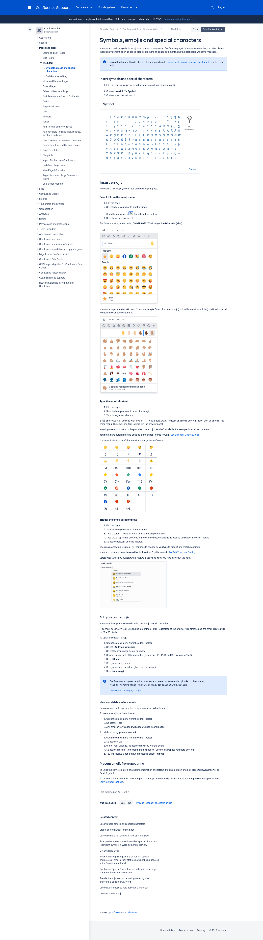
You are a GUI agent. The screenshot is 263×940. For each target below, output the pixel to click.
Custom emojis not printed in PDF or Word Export (125, 835)
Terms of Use (186, 930)
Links (45, 111)
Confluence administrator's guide (56, 244)
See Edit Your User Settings (185, 434)
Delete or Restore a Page (55, 91)
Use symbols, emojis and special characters (189, 62)
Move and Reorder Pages (55, 81)
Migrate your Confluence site (54, 254)
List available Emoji (109, 850)
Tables (46, 121)
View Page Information (54, 170)
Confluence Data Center (51, 259)
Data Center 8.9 (213, 29)
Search (212, 7)
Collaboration (46, 209)
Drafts (46, 101)
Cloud (196, 29)
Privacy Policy (167, 930)
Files (41, 188)
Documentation (84, 7)
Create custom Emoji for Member (117, 829)
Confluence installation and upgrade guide (61, 249)
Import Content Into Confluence (59, 160)
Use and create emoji (110, 893)
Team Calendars (47, 229)
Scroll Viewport (131, 912)
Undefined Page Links (54, 165)
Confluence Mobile (49, 193)
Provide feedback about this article (154, 803)
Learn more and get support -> (178, 19)
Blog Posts (48, 58)
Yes (122, 803)
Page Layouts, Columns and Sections (62, 140)
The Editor (48, 63)
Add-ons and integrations (52, 234)
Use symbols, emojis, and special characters (122, 824)
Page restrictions (51, 106)
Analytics (44, 214)
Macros (43, 198)
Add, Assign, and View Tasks (57, 126)
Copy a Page (49, 86)
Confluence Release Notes (52, 272)
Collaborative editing (56, 76)
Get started (45, 37)
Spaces (43, 42)
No (129, 803)
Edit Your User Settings (111, 782)
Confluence (115, 912)
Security (201, 930)
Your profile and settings (51, 204)
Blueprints (48, 155)
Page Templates (51, 150)
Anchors (47, 116)
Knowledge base (107, 7)
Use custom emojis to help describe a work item (124, 887)
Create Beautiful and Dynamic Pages (61, 145)
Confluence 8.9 (52, 28)
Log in (221, 7)
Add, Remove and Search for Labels (61, 96)
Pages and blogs (48, 47)
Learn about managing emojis (125, 690)
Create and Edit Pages (54, 53)
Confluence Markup (53, 183)
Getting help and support (52, 277)
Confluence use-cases (50, 239)
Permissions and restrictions (54, 224)
